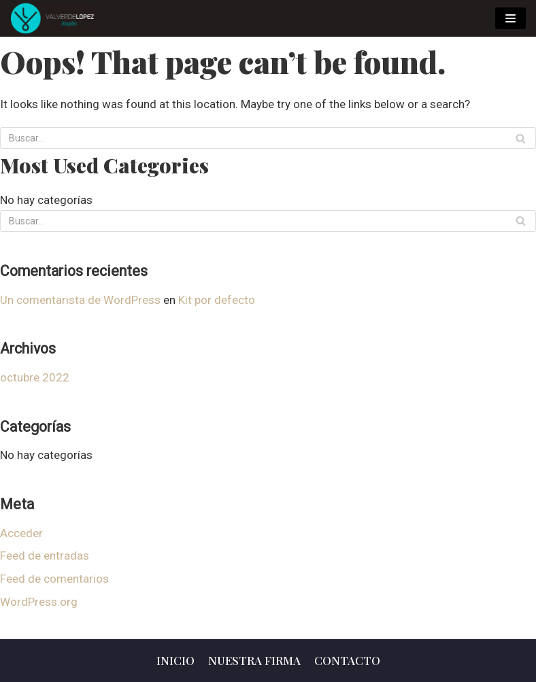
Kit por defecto (216, 300)
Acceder (21, 533)
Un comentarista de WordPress (80, 300)
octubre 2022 (34, 377)
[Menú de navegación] (510, 18)
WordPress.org (39, 602)
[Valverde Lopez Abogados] (52, 18)
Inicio (175, 660)
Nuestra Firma (254, 660)
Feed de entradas (44, 555)
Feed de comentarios (54, 578)
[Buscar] (520, 138)
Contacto (347, 660)
